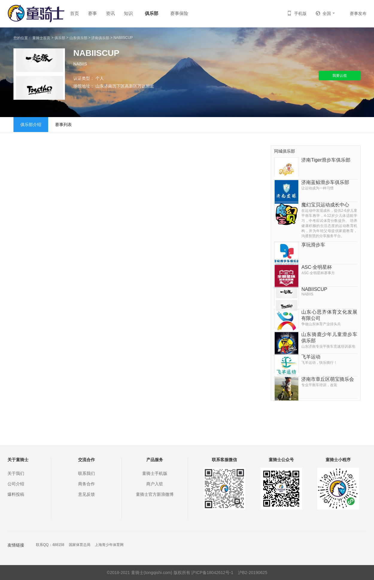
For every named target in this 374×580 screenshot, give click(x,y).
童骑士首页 (41, 38)
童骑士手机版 (154, 473)
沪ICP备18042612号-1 (212, 572)
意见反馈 (86, 494)
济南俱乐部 (100, 38)
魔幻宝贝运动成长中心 (329, 220)
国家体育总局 (79, 545)
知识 (128, 13)
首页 (74, 13)
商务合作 (86, 483)
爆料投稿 (15, 494)
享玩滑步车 (313, 244)
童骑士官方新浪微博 (155, 494)
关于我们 (15, 473)
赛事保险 (179, 13)
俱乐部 (151, 13)
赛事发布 (358, 13)
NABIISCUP (123, 38)
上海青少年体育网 (109, 545)
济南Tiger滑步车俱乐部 (325, 159)
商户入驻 (154, 483)
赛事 (92, 13)
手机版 (297, 13)
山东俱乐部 (78, 38)
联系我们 (86, 473)
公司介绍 (15, 483)
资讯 (110, 13)
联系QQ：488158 (50, 545)
